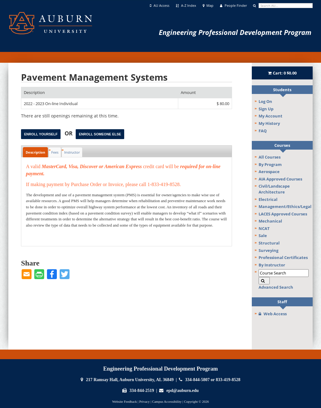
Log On (265, 101)
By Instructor (272, 265)
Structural (269, 243)
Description (35, 152)
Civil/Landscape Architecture (274, 189)
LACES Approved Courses (283, 214)
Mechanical (270, 221)
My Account (270, 116)
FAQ (263, 131)
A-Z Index (186, 5)
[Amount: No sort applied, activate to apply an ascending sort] (205, 92)
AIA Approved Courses (280, 179)
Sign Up (266, 109)
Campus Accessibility (167, 401)
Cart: (282, 73)
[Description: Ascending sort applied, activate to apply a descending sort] (99, 92)
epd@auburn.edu (183, 390)
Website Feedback (124, 401)
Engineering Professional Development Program (235, 32)
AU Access (159, 5)
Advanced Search (276, 287)
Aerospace (269, 171)
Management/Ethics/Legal (285, 206)
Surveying (268, 250)
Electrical (268, 199)
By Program (270, 164)
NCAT (264, 228)
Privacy (144, 401)
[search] (286, 5)
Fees (54, 152)
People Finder (233, 5)
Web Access (273, 314)
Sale (263, 235)
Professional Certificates (283, 257)
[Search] (264, 281)
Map (208, 5)
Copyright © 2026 (196, 401)
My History (269, 123)
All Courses (270, 157)
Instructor (72, 152)
